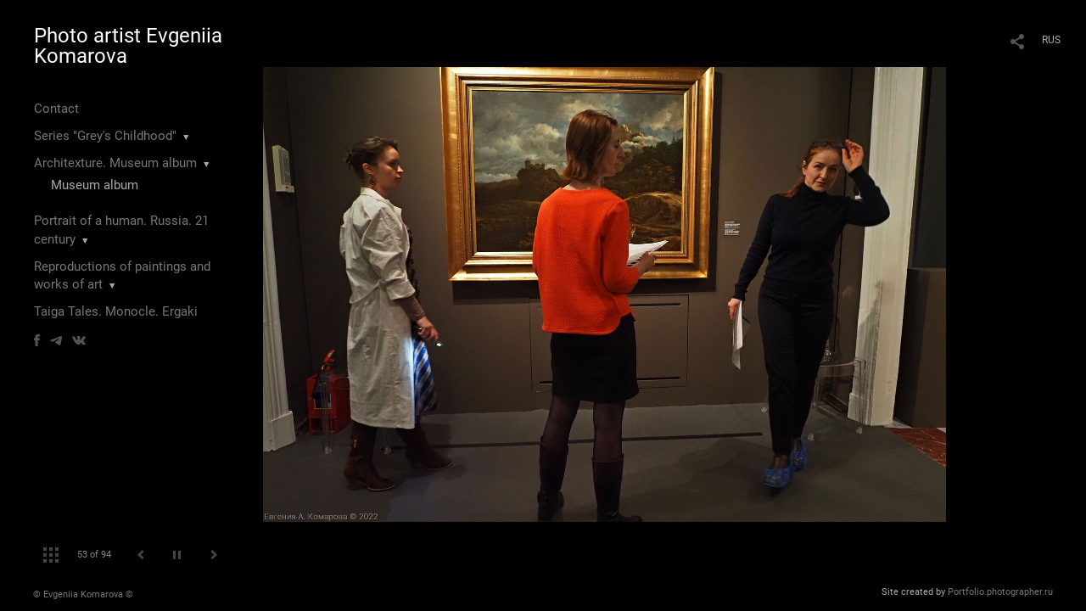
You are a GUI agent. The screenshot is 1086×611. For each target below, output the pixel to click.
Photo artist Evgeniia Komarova (128, 46)
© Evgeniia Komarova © (83, 594)
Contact (56, 108)
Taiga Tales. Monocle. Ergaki (116, 311)
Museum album (94, 185)
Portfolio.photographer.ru (1000, 591)
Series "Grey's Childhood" (105, 135)
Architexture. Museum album (115, 163)
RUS (1051, 40)
